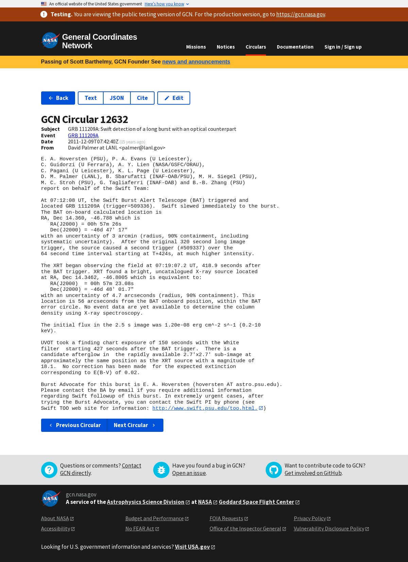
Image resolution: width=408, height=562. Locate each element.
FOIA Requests (226, 518)
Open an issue (189, 473)
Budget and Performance (154, 518)
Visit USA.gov (192, 546)
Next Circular (135, 425)
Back (58, 98)
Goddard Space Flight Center (256, 502)
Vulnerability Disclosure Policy (329, 528)
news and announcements (196, 62)
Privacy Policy (310, 518)
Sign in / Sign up (343, 46)
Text (91, 98)
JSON (117, 98)
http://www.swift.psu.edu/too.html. (205, 408)
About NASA (55, 518)
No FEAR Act (139, 528)
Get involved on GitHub (313, 473)
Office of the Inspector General (245, 528)
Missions (196, 46)
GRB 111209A (83, 135)
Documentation (295, 46)
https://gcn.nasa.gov (300, 14)
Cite (142, 98)
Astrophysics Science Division (145, 502)
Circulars (256, 46)
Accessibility (55, 528)
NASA (205, 502)
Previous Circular (74, 425)
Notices (226, 46)
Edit (173, 98)
